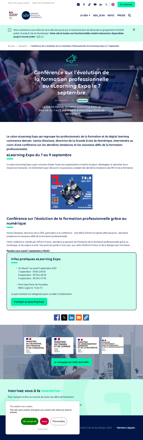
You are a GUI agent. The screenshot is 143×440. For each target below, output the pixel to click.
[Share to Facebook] (57, 317)
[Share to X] (64, 317)
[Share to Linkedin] (71, 317)
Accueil (11, 46)
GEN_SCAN (99, 15)
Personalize (59, 421)
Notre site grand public (19, 3)
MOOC (111, 15)
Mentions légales (126, 427)
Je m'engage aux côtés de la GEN (71, 362)
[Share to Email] (79, 317)
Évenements (82, 100)
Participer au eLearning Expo (29, 301)
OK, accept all (29, 421)
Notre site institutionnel (43, 3)
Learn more (43, 429)
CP (39, 36)
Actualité (23, 46)
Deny (44, 421)
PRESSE (121, 15)
